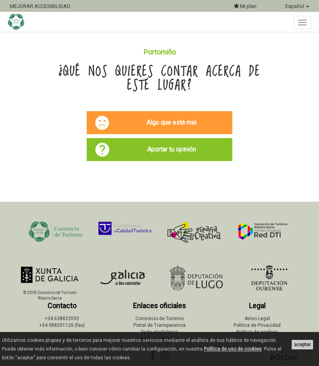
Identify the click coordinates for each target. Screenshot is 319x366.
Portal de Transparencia (159, 325)
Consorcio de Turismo (159, 318)
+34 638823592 (62, 318)
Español (297, 6)
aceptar (302, 344)
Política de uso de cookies (233, 349)
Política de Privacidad (257, 325)
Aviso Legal (257, 318)
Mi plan (245, 6)
